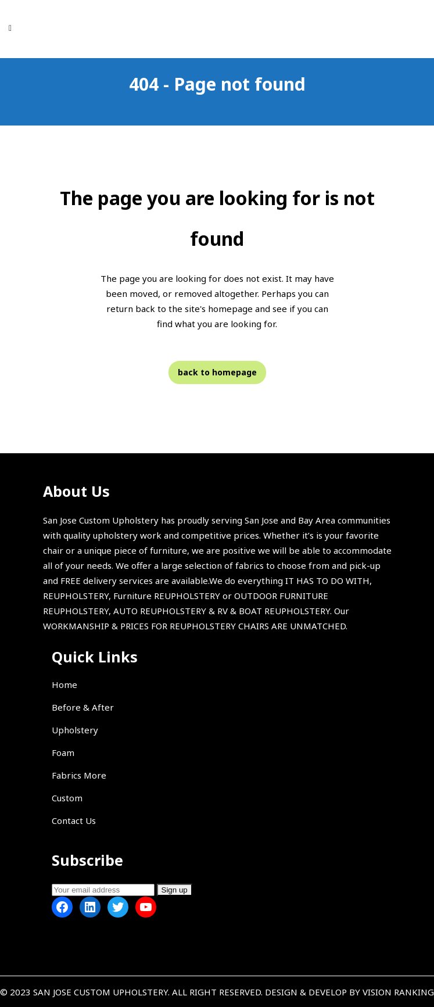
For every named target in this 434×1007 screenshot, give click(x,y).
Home (64, 684)
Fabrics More (79, 775)
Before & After (83, 707)
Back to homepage (217, 372)
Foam (63, 752)
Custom (67, 798)
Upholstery (75, 730)
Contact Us (74, 820)
